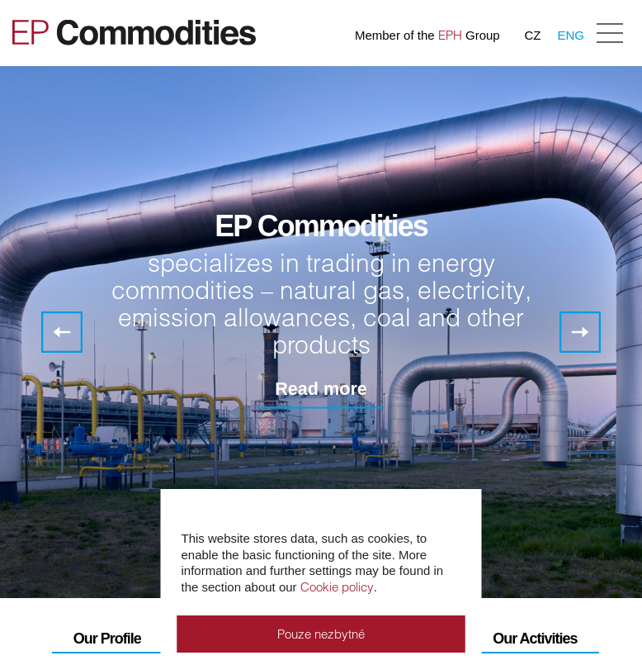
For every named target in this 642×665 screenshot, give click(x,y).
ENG (570, 35)
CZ (532, 35)
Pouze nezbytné (321, 634)
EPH (450, 35)
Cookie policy (337, 587)
